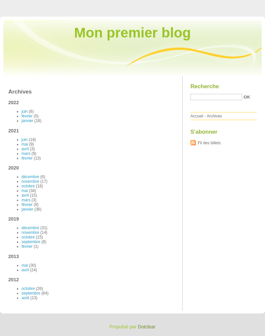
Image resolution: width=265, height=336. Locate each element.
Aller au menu (213, 4)
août (25, 298)
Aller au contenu (183, 4)
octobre (28, 186)
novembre (30, 181)
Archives (214, 116)
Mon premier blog (132, 32)
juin (25, 111)
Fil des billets (209, 143)
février (27, 116)
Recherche (204, 86)
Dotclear (147, 326)
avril (25, 149)
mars (26, 153)
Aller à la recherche (246, 4)
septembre (31, 241)
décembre (30, 176)
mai (25, 144)
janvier (27, 120)
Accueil (196, 116)
